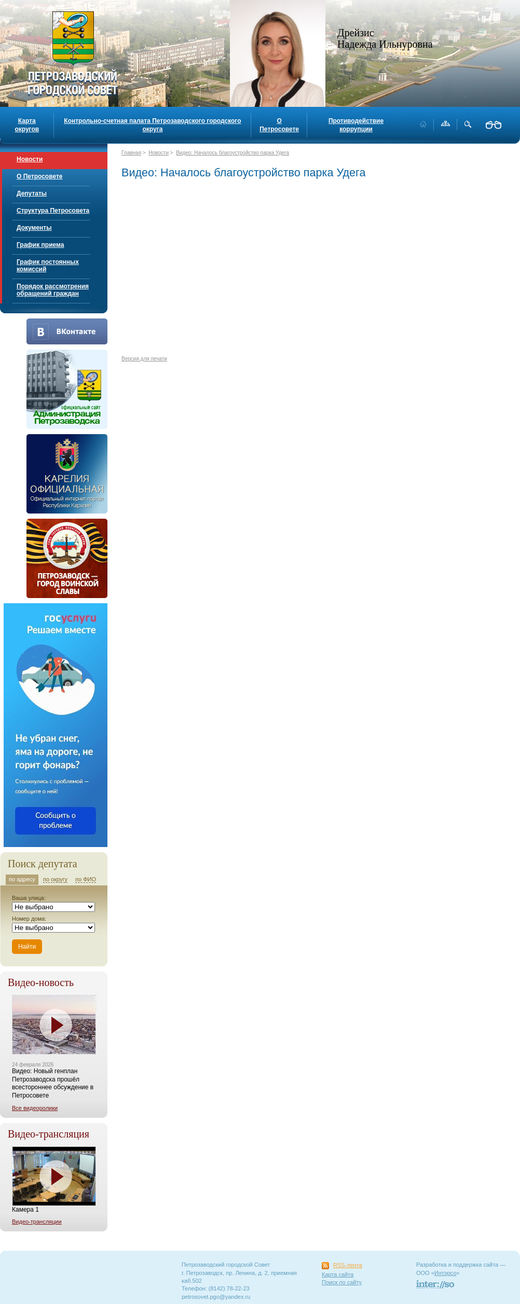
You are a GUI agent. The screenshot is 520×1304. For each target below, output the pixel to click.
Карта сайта (337, 1274)
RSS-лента (347, 1265)
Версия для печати (144, 359)
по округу (55, 879)
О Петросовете (279, 125)
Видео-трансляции (37, 1221)
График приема (40, 244)
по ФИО (85, 879)
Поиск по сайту (342, 1282)
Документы (34, 227)
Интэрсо (445, 1273)
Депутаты (32, 193)
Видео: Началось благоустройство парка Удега (232, 153)
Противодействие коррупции (356, 125)
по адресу (22, 879)
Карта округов (27, 125)
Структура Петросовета (53, 210)
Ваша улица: (29, 898)
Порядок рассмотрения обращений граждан (53, 290)
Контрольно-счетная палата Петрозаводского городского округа (152, 125)
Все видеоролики (35, 1108)
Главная (131, 153)
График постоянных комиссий (48, 265)
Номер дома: (29, 918)
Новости (30, 159)
